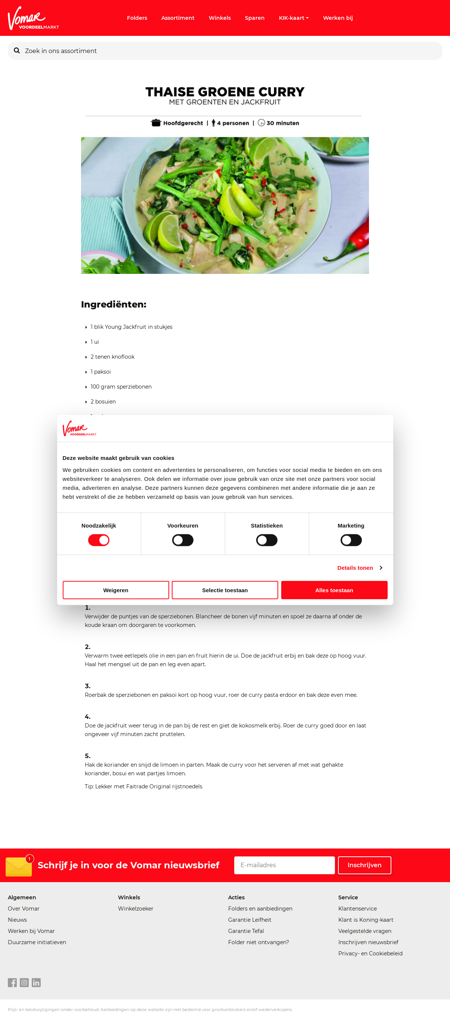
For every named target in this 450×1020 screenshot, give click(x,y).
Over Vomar (24, 908)
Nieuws (17, 920)
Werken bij (338, 18)
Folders (137, 18)
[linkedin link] (36, 983)
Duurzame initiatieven (37, 942)
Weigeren (115, 590)
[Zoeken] (16, 50)
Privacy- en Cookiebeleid (370, 953)
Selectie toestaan (225, 590)
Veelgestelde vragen (364, 931)
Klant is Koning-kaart (366, 920)
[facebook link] (12, 983)
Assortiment (178, 18)
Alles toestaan (334, 590)
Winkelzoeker (135, 908)
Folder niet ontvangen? (258, 942)
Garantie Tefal (246, 931)
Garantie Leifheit (249, 920)
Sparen (255, 18)
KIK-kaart (294, 18)
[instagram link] (24, 983)
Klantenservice (357, 908)
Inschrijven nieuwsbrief (368, 942)
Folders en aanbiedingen (260, 908)
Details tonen (355, 568)
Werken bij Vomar (31, 931)
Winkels (220, 18)
